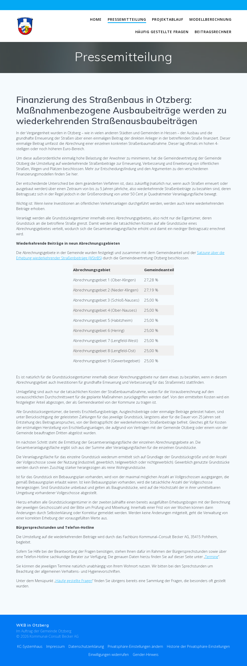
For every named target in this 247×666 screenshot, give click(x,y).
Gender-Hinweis (146, 654)
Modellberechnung (210, 19)
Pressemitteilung (127, 19)
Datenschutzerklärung (86, 646)
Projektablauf (167, 19)
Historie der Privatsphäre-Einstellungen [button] (198, 646)
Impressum (55, 646)
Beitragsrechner (213, 31)
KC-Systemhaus (29, 646)
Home (96, 19)
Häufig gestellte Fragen (162, 31)
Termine (211, 556)
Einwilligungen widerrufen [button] (108, 654)
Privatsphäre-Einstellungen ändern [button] (135, 646)
